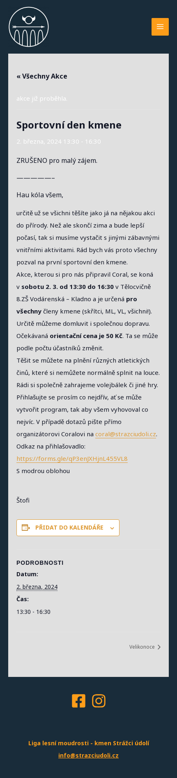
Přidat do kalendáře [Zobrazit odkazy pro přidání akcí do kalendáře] (69, 527)
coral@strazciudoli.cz (125, 434)
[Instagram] (98, 700)
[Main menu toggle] (160, 27)
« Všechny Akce (41, 76)
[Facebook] (78, 700)
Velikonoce (142, 646)
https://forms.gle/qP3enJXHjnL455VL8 (72, 458)
